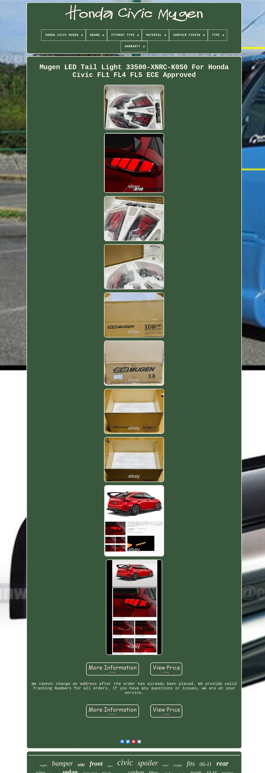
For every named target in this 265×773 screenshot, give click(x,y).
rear (223, 763)
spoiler (148, 763)
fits (191, 763)
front (96, 763)
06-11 (206, 764)
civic (125, 762)
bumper (62, 763)
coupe (178, 765)
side (81, 764)
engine (43, 765)
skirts (110, 766)
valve (166, 765)
